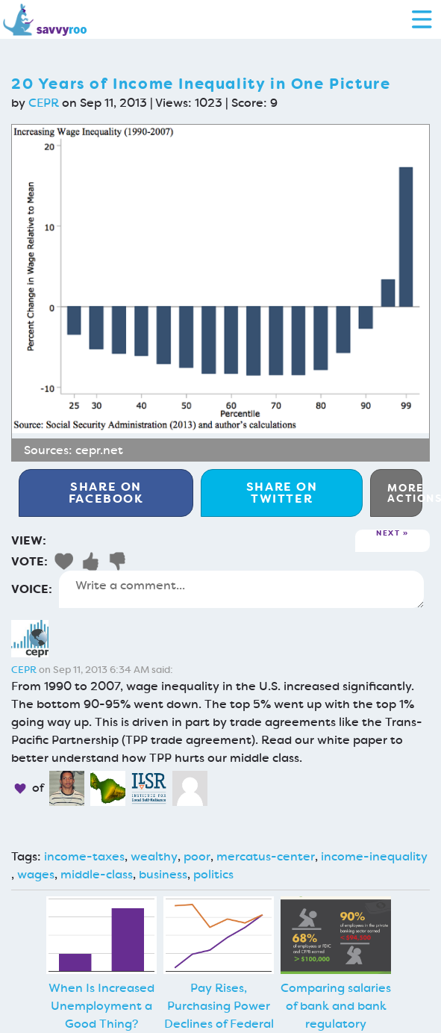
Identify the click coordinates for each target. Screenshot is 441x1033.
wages (35, 874)
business (163, 874)
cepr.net (99, 450)
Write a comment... (241, 589)
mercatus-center (265, 856)
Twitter (282, 492)
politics (213, 874)
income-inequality (374, 856)
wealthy (154, 856)
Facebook (106, 492)
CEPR (43, 103)
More (404, 493)
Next (388, 534)
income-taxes (84, 856)
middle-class (96, 874)
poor (197, 856)
